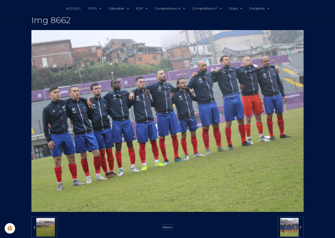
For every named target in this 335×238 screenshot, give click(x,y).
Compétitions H (167, 8)
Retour (167, 227)
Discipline (257, 8)
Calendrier (116, 8)
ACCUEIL (73, 8)
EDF (140, 8)
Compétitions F (205, 8)
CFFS (93, 8)
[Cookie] (10, 228)
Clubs (234, 8)
